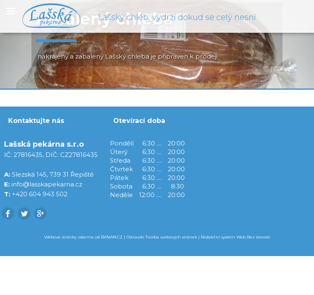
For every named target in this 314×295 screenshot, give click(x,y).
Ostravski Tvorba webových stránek (161, 237)
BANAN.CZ (112, 237)
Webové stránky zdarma (69, 237)
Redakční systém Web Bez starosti (235, 237)
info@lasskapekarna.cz (46, 184)
